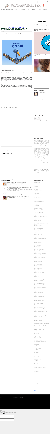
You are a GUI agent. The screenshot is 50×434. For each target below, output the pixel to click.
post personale (42, 164)
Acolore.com (36, 186)
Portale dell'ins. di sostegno (38, 349)
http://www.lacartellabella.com (38, 260)
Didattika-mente (36, 205)
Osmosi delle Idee (36, 344)
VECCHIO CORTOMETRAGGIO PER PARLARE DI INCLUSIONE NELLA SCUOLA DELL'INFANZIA (14, 29)
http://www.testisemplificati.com (39, 313)
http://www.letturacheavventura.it (39, 269)
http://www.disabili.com (37, 237)
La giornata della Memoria (45, 160)
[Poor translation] (3, 414)
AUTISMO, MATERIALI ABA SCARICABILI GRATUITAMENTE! (16, 182)
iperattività (40, 160)
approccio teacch (42, 147)
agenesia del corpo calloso (37, 141)
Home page (3, 9)
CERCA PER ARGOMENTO (36, 9)
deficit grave (38, 152)
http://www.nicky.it (37, 291)
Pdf (45, 163)
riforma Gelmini (41, 168)
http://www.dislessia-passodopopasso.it (40, 238)
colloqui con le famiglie (40, 150)
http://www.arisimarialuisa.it (38, 217)
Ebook (41, 157)
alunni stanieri (43, 141)
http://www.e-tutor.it (37, 239)
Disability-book (42, 154)
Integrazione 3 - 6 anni (37, 330)
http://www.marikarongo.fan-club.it (39, 284)
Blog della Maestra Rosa (37, 198)
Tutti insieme (36, 363)
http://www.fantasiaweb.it (38, 242)
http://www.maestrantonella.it (38, 275)
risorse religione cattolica (42, 171)
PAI (44, 163)
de (44, 151)
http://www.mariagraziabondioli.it (39, 283)
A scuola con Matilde (37, 183)
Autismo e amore (36, 193)
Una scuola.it (36, 370)
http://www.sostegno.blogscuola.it (39, 308)
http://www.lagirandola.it (38, 261)
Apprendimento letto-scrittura (41, 143)
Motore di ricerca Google (38, 340)
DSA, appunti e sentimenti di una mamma (40, 209)
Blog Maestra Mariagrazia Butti (39, 201)
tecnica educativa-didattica (16, 33)
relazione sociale (36, 168)
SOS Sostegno (36, 360)
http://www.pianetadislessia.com (39, 295)
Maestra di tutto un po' (37, 337)
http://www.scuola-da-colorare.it (39, 304)
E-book (39, 157)
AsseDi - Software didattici (38, 190)
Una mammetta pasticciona (38, 368)
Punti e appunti (36, 352)
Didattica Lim (36, 204)
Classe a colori (36, 202)
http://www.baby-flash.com (38, 221)
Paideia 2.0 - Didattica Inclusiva (39, 345)
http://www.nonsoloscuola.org (38, 292)
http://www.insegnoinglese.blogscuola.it (40, 253)
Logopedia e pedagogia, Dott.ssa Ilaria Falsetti (41, 336)
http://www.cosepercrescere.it (38, 228)
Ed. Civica (42, 158)
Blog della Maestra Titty (37, 200)
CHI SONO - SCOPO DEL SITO (11, 9)
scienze (35, 174)
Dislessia (46, 154)
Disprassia (35, 155)
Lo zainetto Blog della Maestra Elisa (39, 334)
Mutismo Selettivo (46, 161)
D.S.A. (29, 9)
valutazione (36, 177)
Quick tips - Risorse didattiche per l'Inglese (40, 353)
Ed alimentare (45, 157)
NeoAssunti (35, 162)
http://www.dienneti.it (37, 235)
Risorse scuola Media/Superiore (41, 172)
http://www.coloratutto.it (38, 225)
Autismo (35, 149)
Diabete (45, 152)
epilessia (45, 158)
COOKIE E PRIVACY (22, 9)
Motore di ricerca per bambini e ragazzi (40, 341)
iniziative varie (36, 160)
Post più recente (4, 148)
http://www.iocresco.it (37, 254)
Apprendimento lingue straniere (41, 144)
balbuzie (41, 149)
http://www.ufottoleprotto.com (39, 319)
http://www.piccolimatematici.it (39, 296)
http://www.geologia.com (38, 243)
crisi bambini (42, 151)
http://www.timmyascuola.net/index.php (40, 315)
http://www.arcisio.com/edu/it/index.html (40, 216)
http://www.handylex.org (38, 245)
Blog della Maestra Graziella (38, 194)
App (37, 142)
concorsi (39, 151)
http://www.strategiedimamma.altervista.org (41, 310)
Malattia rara (42, 161)
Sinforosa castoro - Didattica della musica (40, 357)
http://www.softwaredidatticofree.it (39, 307)
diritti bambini (38, 154)
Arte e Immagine (46, 147)
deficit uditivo (42, 152)
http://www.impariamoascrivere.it (39, 250)
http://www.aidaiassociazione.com (39, 213)
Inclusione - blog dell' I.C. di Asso (39, 329)
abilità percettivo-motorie (39, 140)
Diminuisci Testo (21, 27)
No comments (16, 33)
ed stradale (38, 158)
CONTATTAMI (44, 9)
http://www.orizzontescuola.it (38, 293)
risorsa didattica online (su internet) (41, 170)
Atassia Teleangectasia (40, 148)
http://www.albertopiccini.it (38, 215)
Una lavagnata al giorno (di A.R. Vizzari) (40, 367)
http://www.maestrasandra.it (38, 277)
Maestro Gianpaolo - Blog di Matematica (40, 338)
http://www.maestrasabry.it (38, 276)
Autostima (38, 149)
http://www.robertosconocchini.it (39, 300)
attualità (44, 148)
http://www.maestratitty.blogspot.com (40, 279)
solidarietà (47, 175)
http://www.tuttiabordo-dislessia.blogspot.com (41, 317)
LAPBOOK (35, 161)
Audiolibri (47, 148)
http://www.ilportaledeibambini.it (39, 249)
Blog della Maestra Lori (37, 197)
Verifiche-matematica (37, 371)
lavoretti (38, 161)
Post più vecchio (29, 148)
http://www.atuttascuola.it (38, 220)
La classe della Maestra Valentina (39, 332)
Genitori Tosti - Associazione (38, 212)
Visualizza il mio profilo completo (39, 99)
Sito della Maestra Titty (37, 359)
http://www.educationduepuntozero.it (40, 241)
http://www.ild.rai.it (37, 246)
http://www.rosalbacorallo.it (38, 303)
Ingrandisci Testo (13, 27)
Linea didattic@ (36, 333)
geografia (39, 159)
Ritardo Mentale (46, 173)
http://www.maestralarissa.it (38, 271)
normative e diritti (41, 162)
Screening (38, 174)
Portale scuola (36, 351)
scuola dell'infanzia (45, 174)
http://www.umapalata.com (38, 320)
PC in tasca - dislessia (37, 348)
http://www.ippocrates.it (38, 256)
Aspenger (35, 148)
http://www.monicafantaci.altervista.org (40, 287)
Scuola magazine (36, 355)
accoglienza (47, 140)
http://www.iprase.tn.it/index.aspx (39, 257)
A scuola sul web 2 (36, 185)
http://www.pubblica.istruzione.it (39, 299)
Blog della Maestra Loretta (38, 196)
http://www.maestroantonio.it (38, 280)
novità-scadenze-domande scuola (41, 163)
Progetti (45, 165)
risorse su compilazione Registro (41, 173)
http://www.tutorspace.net (38, 316)
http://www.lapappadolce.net (38, 264)
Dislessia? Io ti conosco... (38, 208)
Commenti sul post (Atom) (9, 179)
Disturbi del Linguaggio (41, 155)
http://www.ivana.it (37, 258)
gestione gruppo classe (8, 33)
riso (44, 168)
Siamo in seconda (36, 356)
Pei (36, 164)
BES (43, 149)
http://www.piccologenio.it (38, 297)
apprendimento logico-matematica (41, 146)
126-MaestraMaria (37, 182)
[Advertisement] (16, 20)
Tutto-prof (35, 364)
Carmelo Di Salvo (41, 92)
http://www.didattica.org (38, 234)
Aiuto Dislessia (36, 189)
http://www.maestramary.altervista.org (40, 273)
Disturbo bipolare (43, 156)
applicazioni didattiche (45, 142)
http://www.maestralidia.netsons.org (39, 272)
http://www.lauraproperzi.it (38, 268)
